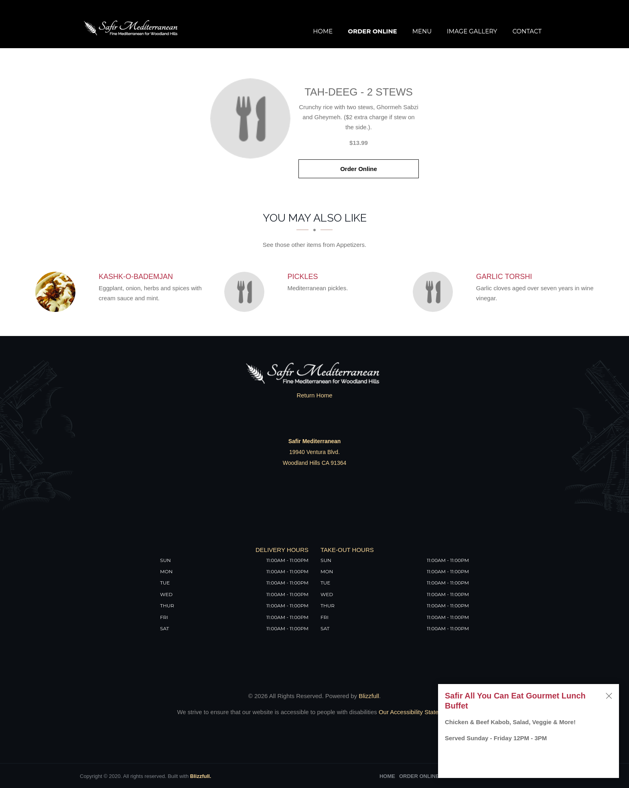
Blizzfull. (200, 776)
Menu (422, 31)
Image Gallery (472, 31)
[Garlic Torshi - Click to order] (435, 292)
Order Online (372, 31)
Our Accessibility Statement (414, 712)
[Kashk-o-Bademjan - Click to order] (57, 292)
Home (323, 31)
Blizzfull (369, 695)
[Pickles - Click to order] (246, 292)
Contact (527, 31)
